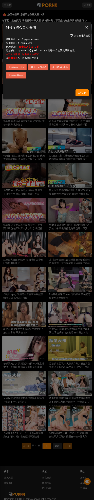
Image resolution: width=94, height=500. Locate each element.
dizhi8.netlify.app (16, 75)
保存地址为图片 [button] (79, 36)
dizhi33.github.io (60, 67)
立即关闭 (82, 92)
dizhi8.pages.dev (16, 67)
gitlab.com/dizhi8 (38, 67)
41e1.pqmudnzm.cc (28, 39)
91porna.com (25, 43)
